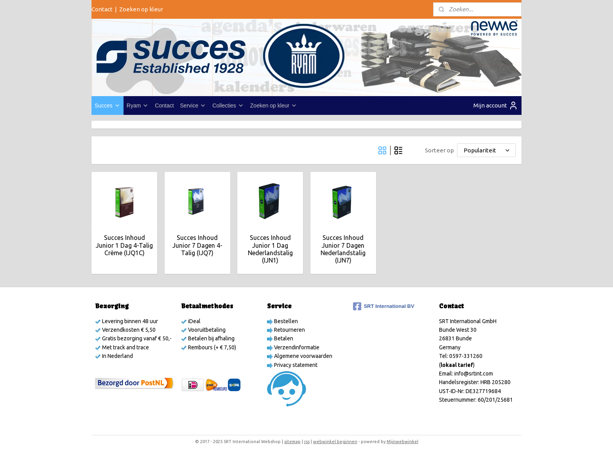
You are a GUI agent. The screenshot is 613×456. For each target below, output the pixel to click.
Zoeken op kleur (141, 9)
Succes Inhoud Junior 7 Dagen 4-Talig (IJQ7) (197, 245)
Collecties (228, 105)
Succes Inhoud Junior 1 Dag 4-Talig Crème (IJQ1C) (124, 245)
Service (193, 105)
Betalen (283, 338)
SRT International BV (383, 306)
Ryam (138, 105)
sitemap (292, 441)
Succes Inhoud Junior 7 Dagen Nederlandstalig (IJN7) (343, 249)
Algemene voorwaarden (302, 356)
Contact (102, 9)
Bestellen (285, 321)
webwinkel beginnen (335, 441)
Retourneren (289, 330)
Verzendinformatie (296, 347)
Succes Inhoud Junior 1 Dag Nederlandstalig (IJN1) (269, 249)
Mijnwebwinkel (402, 441)
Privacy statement (295, 365)
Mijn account (495, 105)
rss (307, 441)
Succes (107, 105)
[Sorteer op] (486, 150)
